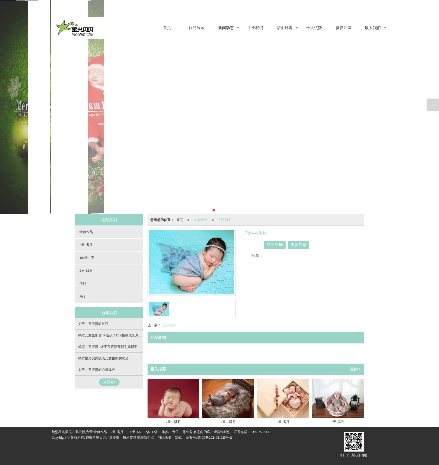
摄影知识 (343, 28)
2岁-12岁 (86, 271)
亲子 (83, 296)
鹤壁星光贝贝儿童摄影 (102, 438)
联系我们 (373, 28)
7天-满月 (225, 220)
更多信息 (298, 245)
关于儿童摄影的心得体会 (96, 370)
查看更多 (110, 382)
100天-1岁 (87, 258)
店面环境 (285, 28)
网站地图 (164, 438)
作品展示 (196, 28)
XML (178, 438)
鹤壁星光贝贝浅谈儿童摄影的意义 (103, 358)
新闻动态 (226, 28)
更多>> (355, 369)
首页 (167, 28)
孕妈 (83, 283)
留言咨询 (275, 245)
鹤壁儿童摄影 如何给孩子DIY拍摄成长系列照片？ (115, 335)
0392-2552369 (260, 432)
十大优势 (314, 28)
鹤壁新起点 (145, 438)
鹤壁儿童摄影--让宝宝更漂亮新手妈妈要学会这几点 (116, 347)
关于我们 (255, 28)
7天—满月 (168, 325)
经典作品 (86, 232)
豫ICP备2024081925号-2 (214, 438)
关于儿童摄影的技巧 (93, 324)
